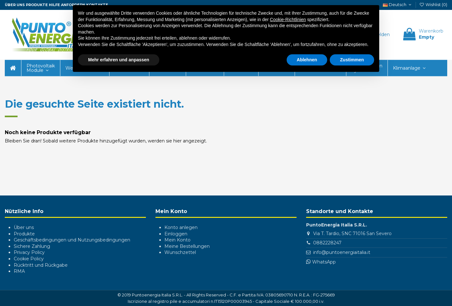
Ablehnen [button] (307, 59)
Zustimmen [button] (352, 59)
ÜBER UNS (15, 5)
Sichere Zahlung (32, 246)
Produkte (37, 5)
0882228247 (327, 243)
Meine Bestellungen (187, 246)
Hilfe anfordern (67, 5)
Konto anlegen (181, 227)
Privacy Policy (29, 252)
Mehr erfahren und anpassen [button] (118, 59)
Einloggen (175, 234)
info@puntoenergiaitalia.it (341, 252)
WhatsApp (324, 262)
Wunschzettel (180, 252)
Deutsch (398, 4)
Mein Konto (177, 240)
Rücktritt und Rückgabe (41, 265)
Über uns (24, 227)
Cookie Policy (29, 259)
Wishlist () (433, 4)
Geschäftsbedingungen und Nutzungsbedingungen (72, 240)
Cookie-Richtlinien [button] (288, 19)
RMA (19, 271)
